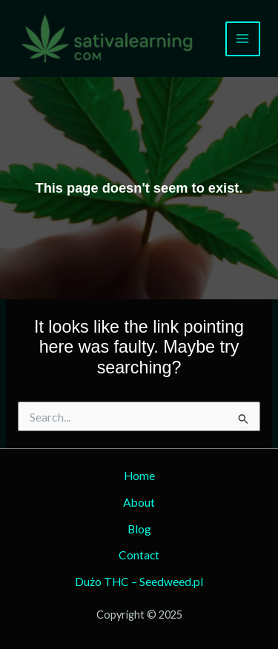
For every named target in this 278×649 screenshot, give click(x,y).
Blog (139, 529)
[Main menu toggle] (242, 38)
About (139, 502)
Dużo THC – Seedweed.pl (139, 581)
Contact (139, 555)
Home (139, 475)
